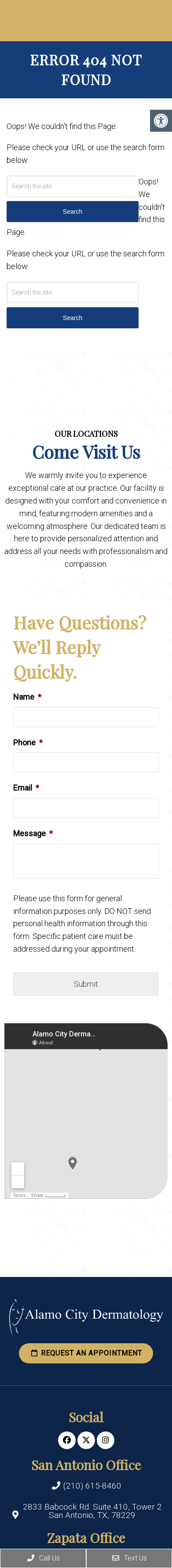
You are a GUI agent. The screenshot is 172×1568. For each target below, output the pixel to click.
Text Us (129, 1558)
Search (72, 317)
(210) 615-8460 (92, 1486)
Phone (28, 742)
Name (27, 696)
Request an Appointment (86, 1353)
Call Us (43, 1558)
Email (26, 787)
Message (33, 833)
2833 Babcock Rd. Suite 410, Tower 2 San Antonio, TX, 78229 (92, 1511)
